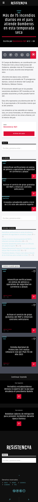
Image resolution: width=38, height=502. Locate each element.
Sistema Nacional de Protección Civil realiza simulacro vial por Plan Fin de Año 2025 (18, 350)
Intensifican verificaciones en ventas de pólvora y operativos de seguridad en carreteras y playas (19, 169)
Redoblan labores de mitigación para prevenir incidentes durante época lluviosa (19, 416)
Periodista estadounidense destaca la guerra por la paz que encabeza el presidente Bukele (19, 389)
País (19, 13)
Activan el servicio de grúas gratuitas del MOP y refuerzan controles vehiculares (19, 187)
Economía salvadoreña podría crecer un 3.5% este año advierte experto (19, 203)
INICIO (6, 483)
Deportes (23, 483)
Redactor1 (6, 363)
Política (6, 198)
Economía (7, 485)
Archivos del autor (19, 133)
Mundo (14, 483)
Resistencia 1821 (20, 41)
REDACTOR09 (7, 295)
